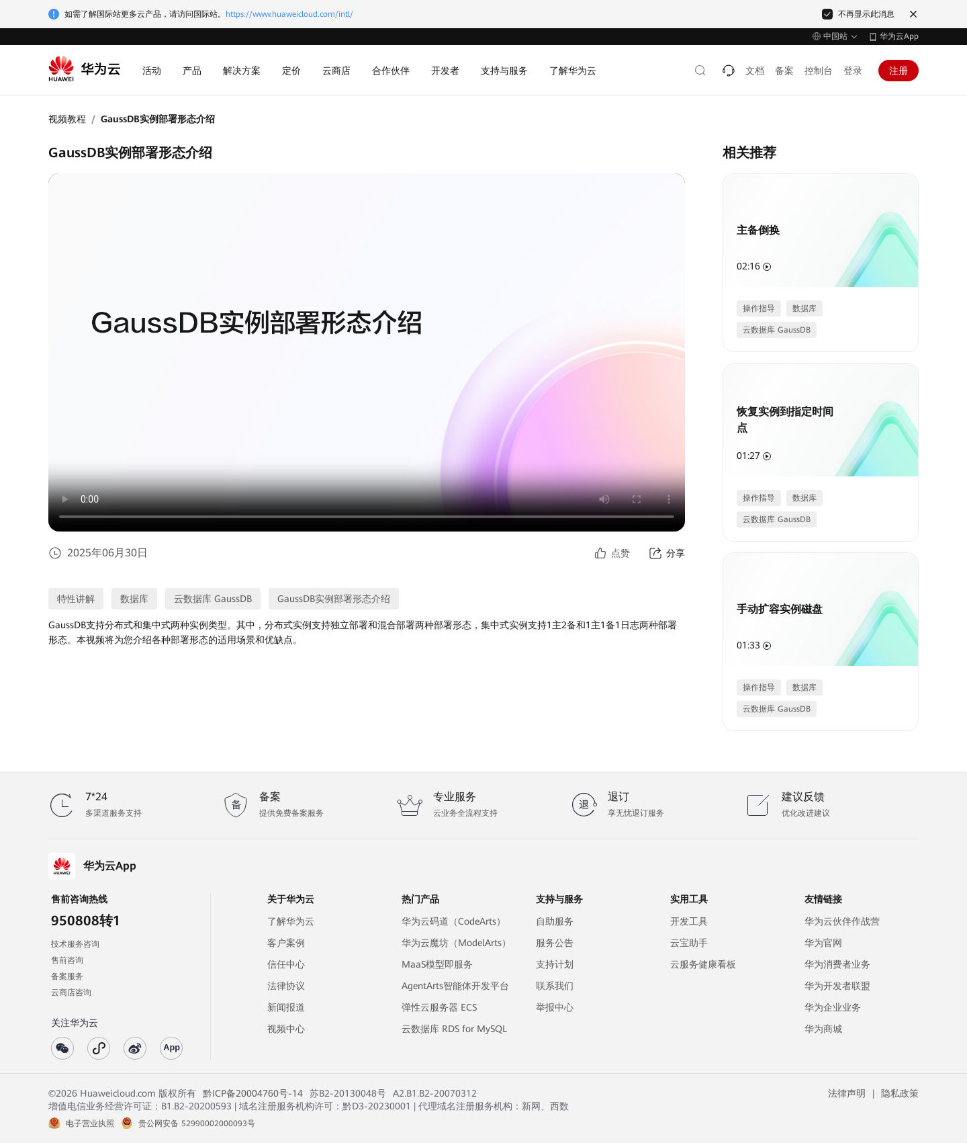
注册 (898, 70)
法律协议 (286, 985)
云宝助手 (689, 942)
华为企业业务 (832, 1007)
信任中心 (286, 964)
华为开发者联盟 (837, 985)
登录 (852, 70)
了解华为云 (290, 921)
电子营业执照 (90, 1123)
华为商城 (823, 1028)
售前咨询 (67, 960)
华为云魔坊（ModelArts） (456, 942)
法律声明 (847, 1093)
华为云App (899, 36)
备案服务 (67, 976)
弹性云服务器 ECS (439, 1007)
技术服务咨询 (75, 944)
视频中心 (286, 1028)
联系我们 (554, 985)
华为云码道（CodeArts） (454, 921)
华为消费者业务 (837, 964)
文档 (754, 70)
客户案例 (286, 942)
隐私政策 (900, 1093)
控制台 (818, 70)
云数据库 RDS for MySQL (454, 1028)
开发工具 (689, 921)
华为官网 (823, 942)
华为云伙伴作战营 (842, 921)
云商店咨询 (71, 992)
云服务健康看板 (703, 964)
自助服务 (554, 921)
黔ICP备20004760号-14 (253, 1093)
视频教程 (67, 119)
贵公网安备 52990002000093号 (196, 1123)
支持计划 (554, 964)
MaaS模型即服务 (437, 964)
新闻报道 (286, 1007)
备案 (784, 70)
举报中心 (554, 1007)
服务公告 (554, 942)
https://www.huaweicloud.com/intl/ (289, 14)
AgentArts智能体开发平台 (455, 985)
